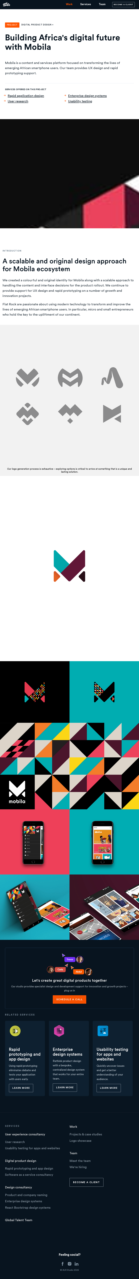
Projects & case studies (86, 1134)
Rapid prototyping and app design (29, 1168)
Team (102, 4)
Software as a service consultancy (29, 1174)
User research (18, 101)
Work (69, 4)
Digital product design (20, 1161)
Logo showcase (80, 1140)
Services (85, 4)
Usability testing (80, 101)
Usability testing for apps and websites (32, 1148)
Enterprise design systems (87, 95)
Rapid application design (26, 95)
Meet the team (80, 1161)
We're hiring (78, 1167)
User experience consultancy (25, 1134)
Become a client (123, 4)
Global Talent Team (18, 1220)
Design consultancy (18, 1187)
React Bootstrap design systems (28, 1207)
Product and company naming (26, 1195)
